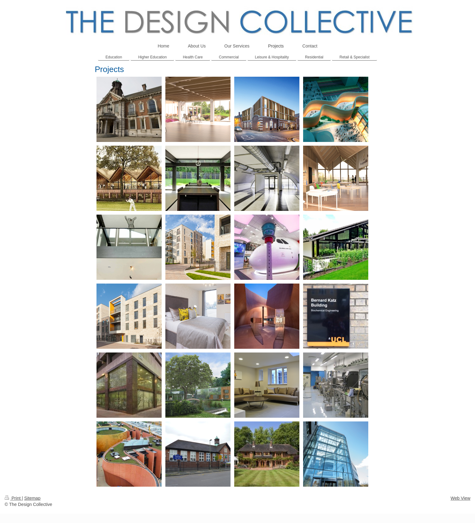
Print (13, 498)
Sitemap (32, 498)
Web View (460, 498)
